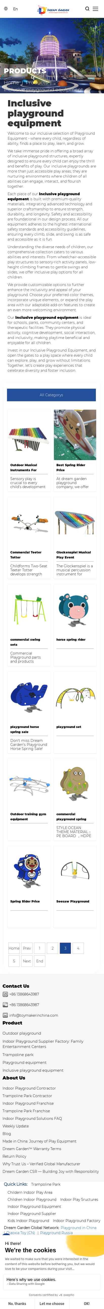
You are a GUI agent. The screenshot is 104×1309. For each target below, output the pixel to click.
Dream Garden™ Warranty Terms (32, 1149)
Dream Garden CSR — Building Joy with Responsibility (51, 1171)
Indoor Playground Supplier (32, 1213)
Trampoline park (18, 1054)
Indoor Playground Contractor (29, 1088)
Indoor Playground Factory (76, 1220)
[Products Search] (87, 9)
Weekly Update (16, 1126)
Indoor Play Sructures (79, 1199)
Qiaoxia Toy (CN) (20, 1233)
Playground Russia (56, 1233)
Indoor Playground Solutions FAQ (32, 1118)
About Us (14, 1078)
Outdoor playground (22, 1033)
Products (37, 82)
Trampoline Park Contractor (27, 1096)
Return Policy (14, 1156)
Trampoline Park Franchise (26, 1111)
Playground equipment (25, 1062)
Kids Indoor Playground (28, 1220)
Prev (27, 948)
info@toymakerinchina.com (33, 1015)
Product (12, 1023)
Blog (7, 1133)
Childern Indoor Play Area (30, 1192)
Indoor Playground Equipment (34, 1206)
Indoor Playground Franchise (28, 1103)
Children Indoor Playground (32, 1199)
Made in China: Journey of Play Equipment (40, 1141)
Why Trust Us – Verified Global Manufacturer (41, 1164)
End (39, 961)
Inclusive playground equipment (33, 1070)
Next (27, 961)
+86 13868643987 (24, 994)
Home (11, 82)
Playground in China (78, 1228)
